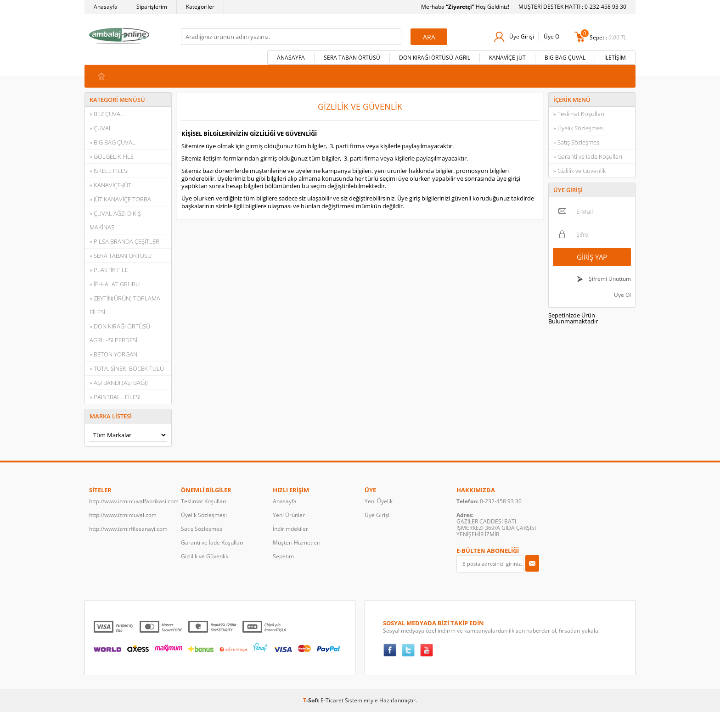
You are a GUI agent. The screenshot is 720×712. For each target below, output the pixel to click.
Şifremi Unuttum (609, 279)
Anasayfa (106, 7)
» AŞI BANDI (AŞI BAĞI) (119, 382)
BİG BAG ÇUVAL (565, 57)
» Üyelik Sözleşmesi (578, 128)
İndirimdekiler (290, 529)
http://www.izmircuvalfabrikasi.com (130, 501)
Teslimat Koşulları (203, 501)
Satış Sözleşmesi (202, 529)
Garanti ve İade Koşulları (212, 542)
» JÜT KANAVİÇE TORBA (120, 199)
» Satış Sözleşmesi (577, 142)
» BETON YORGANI (114, 354)
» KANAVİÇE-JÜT (110, 185)
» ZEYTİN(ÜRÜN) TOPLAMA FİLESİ (125, 305)
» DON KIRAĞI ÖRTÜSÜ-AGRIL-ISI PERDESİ (121, 333)
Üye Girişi (521, 36)
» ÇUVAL (101, 128)
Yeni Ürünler (289, 515)
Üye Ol (552, 36)
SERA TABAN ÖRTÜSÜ (352, 57)
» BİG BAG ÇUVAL (112, 142)
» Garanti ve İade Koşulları (587, 156)
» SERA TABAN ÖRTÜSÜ (121, 255)
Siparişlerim (151, 7)
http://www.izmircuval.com (123, 515)
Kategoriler (200, 7)
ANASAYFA (291, 57)
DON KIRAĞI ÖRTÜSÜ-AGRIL (434, 57)
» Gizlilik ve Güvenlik (579, 171)
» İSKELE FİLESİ (109, 171)
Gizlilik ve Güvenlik (204, 556)
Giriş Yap (592, 256)
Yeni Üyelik (379, 501)
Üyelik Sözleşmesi (204, 515)
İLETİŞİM (615, 57)
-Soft (312, 700)
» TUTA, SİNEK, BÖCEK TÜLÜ (127, 368)
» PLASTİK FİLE (109, 270)
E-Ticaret (332, 700)
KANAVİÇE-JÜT (507, 57)
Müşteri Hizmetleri (297, 542)
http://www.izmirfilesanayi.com (128, 529)
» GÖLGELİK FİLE (112, 156)
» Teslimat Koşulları (578, 114)
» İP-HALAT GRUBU (115, 284)
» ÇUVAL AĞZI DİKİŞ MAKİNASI (115, 220)
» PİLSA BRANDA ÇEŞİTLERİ (125, 241)
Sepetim (283, 556)
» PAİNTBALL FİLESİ (115, 397)
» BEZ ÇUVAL (107, 114)
